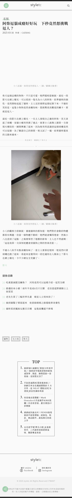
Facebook (26, 470)
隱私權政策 (46, 468)
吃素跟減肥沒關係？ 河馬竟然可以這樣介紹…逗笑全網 (35, 282)
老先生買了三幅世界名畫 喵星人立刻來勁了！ (30, 296)
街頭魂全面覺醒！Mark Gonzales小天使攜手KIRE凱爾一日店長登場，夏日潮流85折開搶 (38, 401)
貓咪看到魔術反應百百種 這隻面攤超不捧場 (29, 308)
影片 (4, 265)
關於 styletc (26, 468)
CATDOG (26, 32)
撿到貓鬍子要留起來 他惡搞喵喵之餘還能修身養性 (33, 302)
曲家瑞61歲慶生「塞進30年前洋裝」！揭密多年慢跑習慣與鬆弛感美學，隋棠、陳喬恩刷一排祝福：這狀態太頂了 (38, 372)
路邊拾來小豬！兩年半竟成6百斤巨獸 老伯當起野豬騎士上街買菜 (37, 290)
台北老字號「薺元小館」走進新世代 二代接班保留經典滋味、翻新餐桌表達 (37, 429)
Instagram (45, 470)
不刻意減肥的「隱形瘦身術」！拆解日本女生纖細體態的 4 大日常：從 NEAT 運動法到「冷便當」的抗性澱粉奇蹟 (38, 386)
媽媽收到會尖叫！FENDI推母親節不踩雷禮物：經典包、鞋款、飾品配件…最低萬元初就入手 (38, 416)
